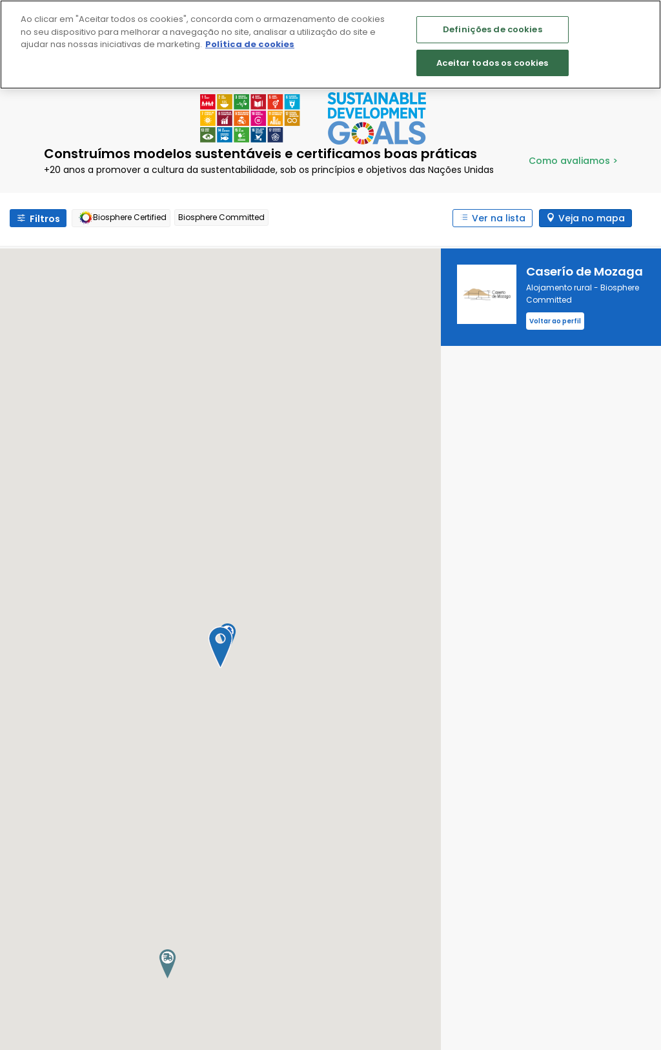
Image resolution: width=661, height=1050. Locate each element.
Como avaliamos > (573, 160)
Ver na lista (498, 218)
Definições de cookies (492, 29)
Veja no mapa (591, 218)
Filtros (45, 218)
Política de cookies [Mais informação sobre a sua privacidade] (249, 44)
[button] (220, 647)
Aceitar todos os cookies (492, 63)
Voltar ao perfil (555, 321)
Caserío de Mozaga (584, 271)
